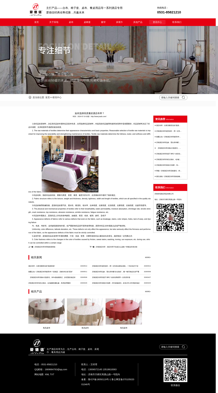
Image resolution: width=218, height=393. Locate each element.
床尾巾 (119, 22)
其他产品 (137, 22)
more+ (148, 257)
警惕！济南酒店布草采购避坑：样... (168, 171)
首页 (36, 22)
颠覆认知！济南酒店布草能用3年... (168, 137)
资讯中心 (157, 22)
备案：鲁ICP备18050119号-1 (96, 379)
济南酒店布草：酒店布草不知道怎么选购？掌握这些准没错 (116, 247)
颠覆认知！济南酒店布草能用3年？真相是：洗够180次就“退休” (50, 272)
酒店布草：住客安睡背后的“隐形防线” (41, 266)
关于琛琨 (53, 22)
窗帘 (103, 22)
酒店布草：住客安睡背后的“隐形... (168, 125)
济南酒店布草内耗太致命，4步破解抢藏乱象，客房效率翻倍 (49, 283)
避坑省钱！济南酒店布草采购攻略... (168, 176)
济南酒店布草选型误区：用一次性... (168, 131)
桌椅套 (87, 22)
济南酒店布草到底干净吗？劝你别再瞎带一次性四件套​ (111, 277)
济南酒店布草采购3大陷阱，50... (167, 165)
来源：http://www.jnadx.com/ (96, 116)
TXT (52, 374)
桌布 (71, 22)
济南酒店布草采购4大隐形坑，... (168, 148)
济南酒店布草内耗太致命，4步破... (168, 159)
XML (47, 374)
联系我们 (176, 22)
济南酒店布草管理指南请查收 (45, 247)
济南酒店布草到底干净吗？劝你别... (168, 154)
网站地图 (38, 374)
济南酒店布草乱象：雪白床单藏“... (168, 142)
